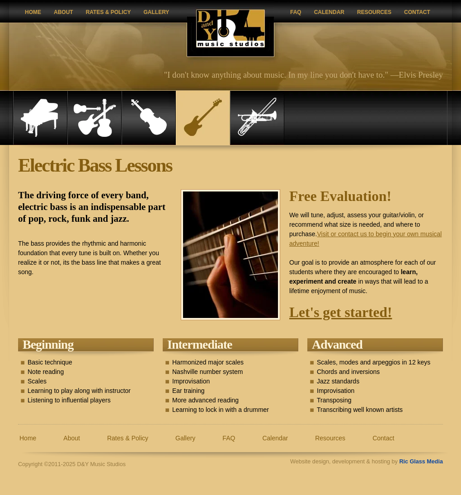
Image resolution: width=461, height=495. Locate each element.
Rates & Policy (108, 12)
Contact (417, 12)
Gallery (156, 12)
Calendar (329, 12)
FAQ (295, 12)
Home (33, 12)
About (63, 12)
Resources (374, 12)
